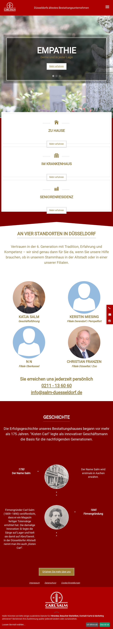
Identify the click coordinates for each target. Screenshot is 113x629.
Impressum (34, 583)
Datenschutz (50, 583)
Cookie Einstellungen (70, 583)
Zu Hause (56, 131)
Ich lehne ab (92, 624)
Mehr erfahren (56, 66)
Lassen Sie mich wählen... (13, 624)
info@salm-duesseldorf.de (56, 392)
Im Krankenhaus (56, 164)
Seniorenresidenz (56, 197)
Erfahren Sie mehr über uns (57, 571)
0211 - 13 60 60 (56, 385)
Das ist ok (104, 624)
